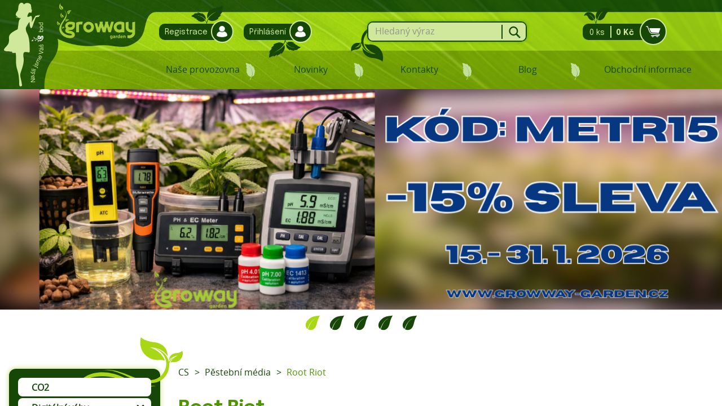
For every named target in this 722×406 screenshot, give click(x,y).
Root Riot (306, 372)
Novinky (311, 69)
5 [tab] (410, 322)
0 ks (621, 32)
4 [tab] (385, 322)
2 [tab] (337, 322)
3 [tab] (361, 322)
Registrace (193, 32)
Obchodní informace (648, 69)
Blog (527, 69)
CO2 (40, 387)
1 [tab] (313, 322)
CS (183, 372)
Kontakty (419, 69)
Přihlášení (275, 32)
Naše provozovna (203, 69)
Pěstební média (238, 372)
